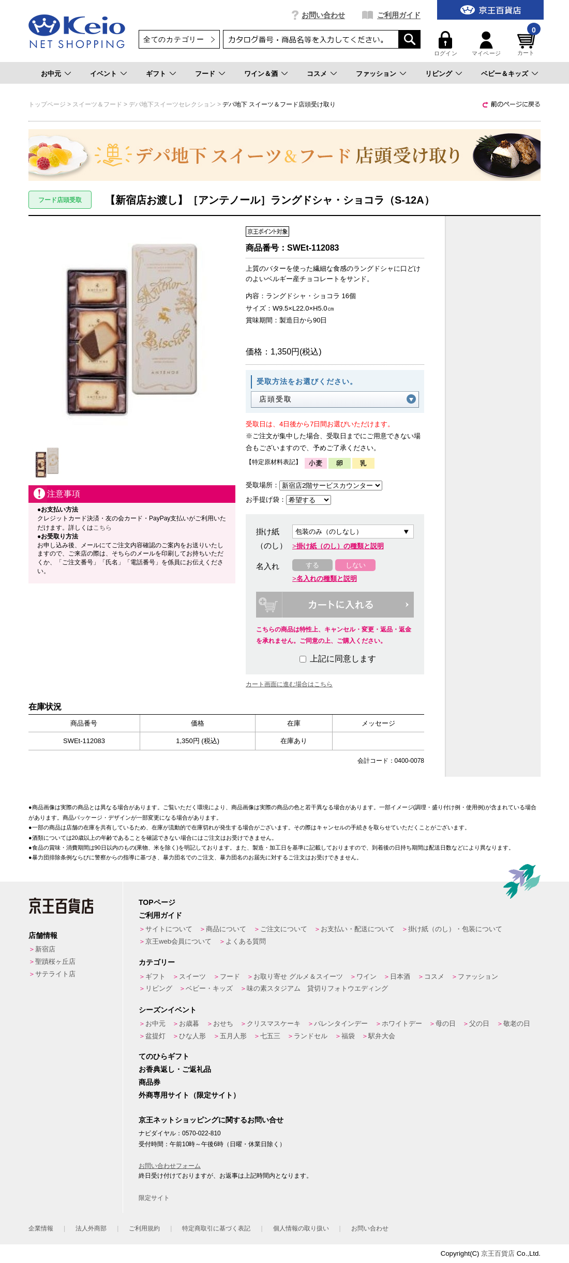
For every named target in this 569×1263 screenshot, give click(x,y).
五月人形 (233, 1036)
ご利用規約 (144, 1228)
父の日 (479, 1023)
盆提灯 (155, 1036)
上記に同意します (338, 658)
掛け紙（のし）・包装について (455, 929)
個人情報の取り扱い (301, 1228)
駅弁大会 (381, 1036)
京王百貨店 (498, 1253)
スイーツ (192, 976)
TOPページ (157, 902)
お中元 (51, 74)
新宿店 (45, 949)
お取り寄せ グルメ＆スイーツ (298, 976)
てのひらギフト (164, 1056)
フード (205, 74)
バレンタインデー (341, 1023)
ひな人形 (192, 1036)
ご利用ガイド (399, 15)
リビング (438, 74)
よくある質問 (246, 941)
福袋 (348, 1036)
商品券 (149, 1082)
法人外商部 (91, 1228)
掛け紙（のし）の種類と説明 (340, 546)
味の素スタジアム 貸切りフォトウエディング (317, 988)
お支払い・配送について (358, 929)
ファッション (376, 74)
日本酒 (400, 976)
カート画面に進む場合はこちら (289, 684)
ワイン (366, 976)
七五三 (270, 1036)
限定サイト (154, 1198)
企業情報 (40, 1228)
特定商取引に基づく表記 (216, 1228)
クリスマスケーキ (274, 1023)
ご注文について (283, 929)
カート (527, 44)
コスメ (317, 74)
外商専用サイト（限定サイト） (189, 1095)
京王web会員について (178, 941)
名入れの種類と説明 (326, 578)
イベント (103, 74)
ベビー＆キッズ (504, 74)
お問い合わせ (323, 15)
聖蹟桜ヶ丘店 (55, 961)
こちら (102, 527)
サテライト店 (55, 974)
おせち (223, 1023)
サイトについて (168, 929)
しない (356, 565)
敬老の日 (516, 1023)
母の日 (446, 1023)
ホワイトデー (402, 1023)
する (312, 565)
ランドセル (310, 1036)
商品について (226, 929)
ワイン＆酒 (261, 74)
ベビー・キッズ (209, 988)
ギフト (156, 74)
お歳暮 (189, 1023)
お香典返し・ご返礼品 (175, 1069)
